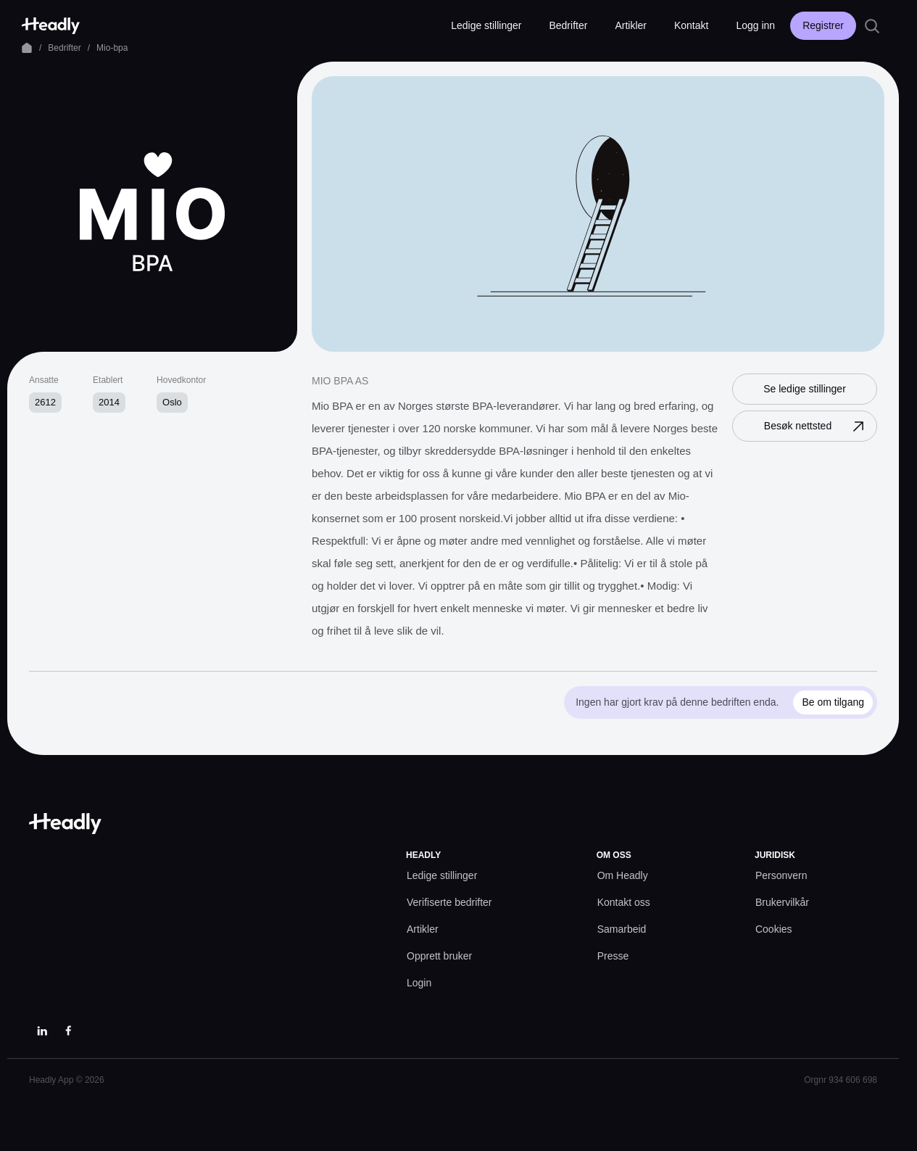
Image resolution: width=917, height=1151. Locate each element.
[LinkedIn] (42, 1031)
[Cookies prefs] (773, 929)
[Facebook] (68, 1031)
